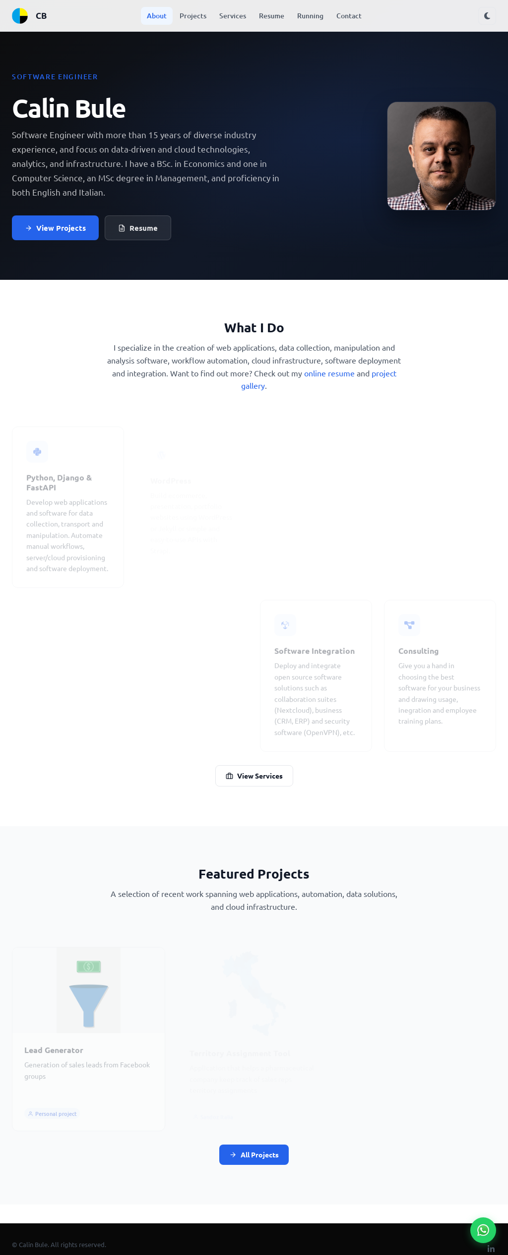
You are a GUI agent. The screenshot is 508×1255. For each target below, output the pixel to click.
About (157, 15)
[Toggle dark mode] (487, 16)
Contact (349, 15)
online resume (329, 373)
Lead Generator (53, 1053)
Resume (271, 15)
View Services (254, 775)
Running (310, 15)
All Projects (254, 1154)
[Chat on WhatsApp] (483, 1230)
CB (29, 16)
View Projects (55, 228)
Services (232, 15)
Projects (193, 15)
